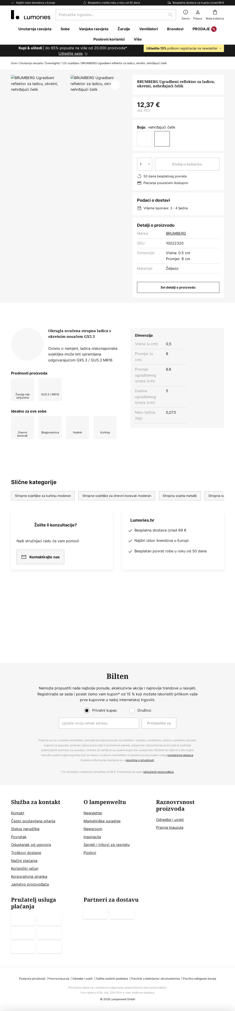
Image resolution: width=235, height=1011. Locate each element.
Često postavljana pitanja (33, 821)
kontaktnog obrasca (180, 755)
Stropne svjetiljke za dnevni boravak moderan (116, 554)
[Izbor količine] (144, 164)
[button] (115, 85)
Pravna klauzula (169, 827)
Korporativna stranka (29, 876)
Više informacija (89, 371)
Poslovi (90, 852)
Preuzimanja (136, 371)
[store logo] (30, 14)
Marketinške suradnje (102, 821)
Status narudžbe (25, 828)
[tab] (35, 371)
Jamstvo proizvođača (30, 884)
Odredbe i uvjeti (170, 819)
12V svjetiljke (70, 63)
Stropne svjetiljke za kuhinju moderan (43, 554)
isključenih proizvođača (158, 772)
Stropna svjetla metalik (180, 554)
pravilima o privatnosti (140, 760)
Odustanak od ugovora (31, 844)
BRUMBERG (176, 233)
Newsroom (93, 828)
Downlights (52, 63)
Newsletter (93, 812)
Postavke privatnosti (32, 979)
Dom (14, 63)
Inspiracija (92, 836)
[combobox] (116, 14)
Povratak (19, 836)
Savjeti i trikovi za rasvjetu (107, 844)
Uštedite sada (71, 53)
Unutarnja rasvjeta (31, 63)
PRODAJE (205, 29)
